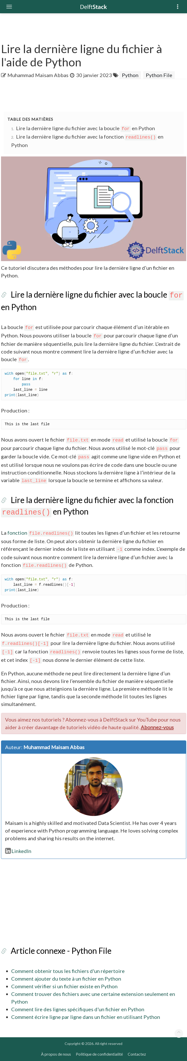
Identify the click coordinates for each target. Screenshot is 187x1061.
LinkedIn (18, 851)
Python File (159, 75)
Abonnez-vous (157, 727)
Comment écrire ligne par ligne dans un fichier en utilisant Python (85, 1017)
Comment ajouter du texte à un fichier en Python (66, 978)
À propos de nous (56, 1054)
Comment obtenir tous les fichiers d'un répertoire (68, 971)
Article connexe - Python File (61, 951)
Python (130, 75)
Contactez (137, 1054)
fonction (40, 533)
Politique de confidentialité (99, 1054)
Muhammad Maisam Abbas (37, 75)
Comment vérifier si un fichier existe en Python (64, 986)
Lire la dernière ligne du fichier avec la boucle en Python (85, 128)
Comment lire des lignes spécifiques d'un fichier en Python (77, 1009)
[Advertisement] (93, 95)
